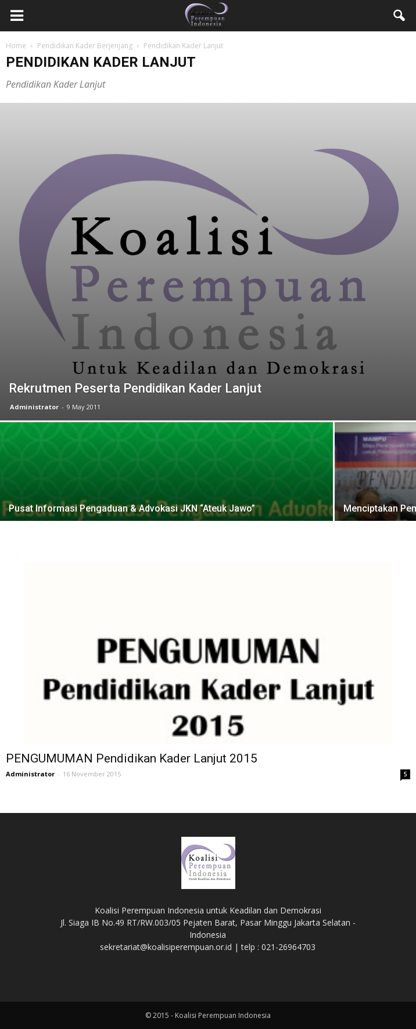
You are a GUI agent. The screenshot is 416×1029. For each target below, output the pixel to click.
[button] (399, 15)
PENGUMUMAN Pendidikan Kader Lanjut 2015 (131, 758)
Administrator (34, 406)
